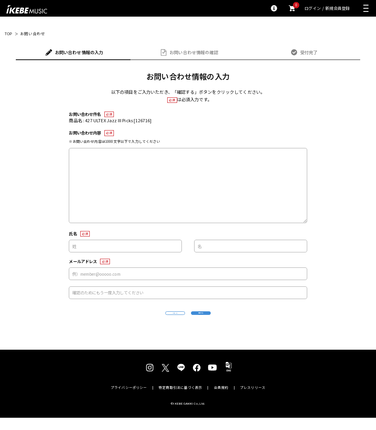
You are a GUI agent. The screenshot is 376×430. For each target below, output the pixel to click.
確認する (233, 319)
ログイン (312, 8)
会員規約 (221, 400)
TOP (8, 34)
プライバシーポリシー (129, 400)
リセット (142, 319)
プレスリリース (252, 400)
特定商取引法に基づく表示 (180, 400)
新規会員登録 (337, 8)
